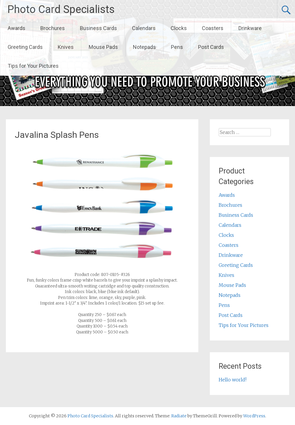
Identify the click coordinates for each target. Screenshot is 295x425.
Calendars (144, 28)
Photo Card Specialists (61, 9)
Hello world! (232, 380)
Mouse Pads (103, 47)
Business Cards (98, 28)
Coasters (212, 28)
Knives (66, 47)
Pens (177, 47)
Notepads (144, 47)
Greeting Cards (25, 47)
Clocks (179, 28)
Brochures (52, 28)
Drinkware (250, 28)
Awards (16, 28)
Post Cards (211, 47)
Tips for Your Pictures (33, 66)
